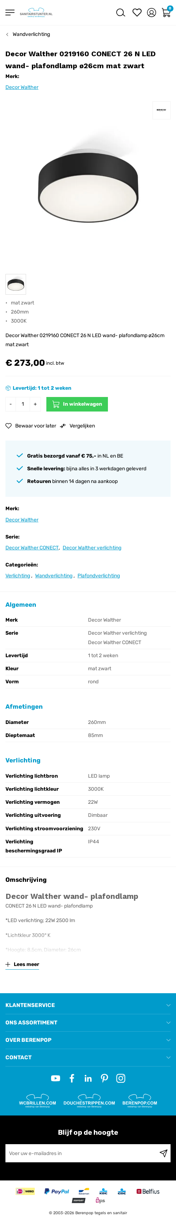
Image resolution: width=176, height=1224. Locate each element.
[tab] (88, 1005)
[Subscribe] (163, 1153)
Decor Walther (21, 87)
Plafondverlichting (98, 576)
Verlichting (17, 576)
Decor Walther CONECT (32, 548)
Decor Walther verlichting (92, 548)
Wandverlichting (31, 34)
